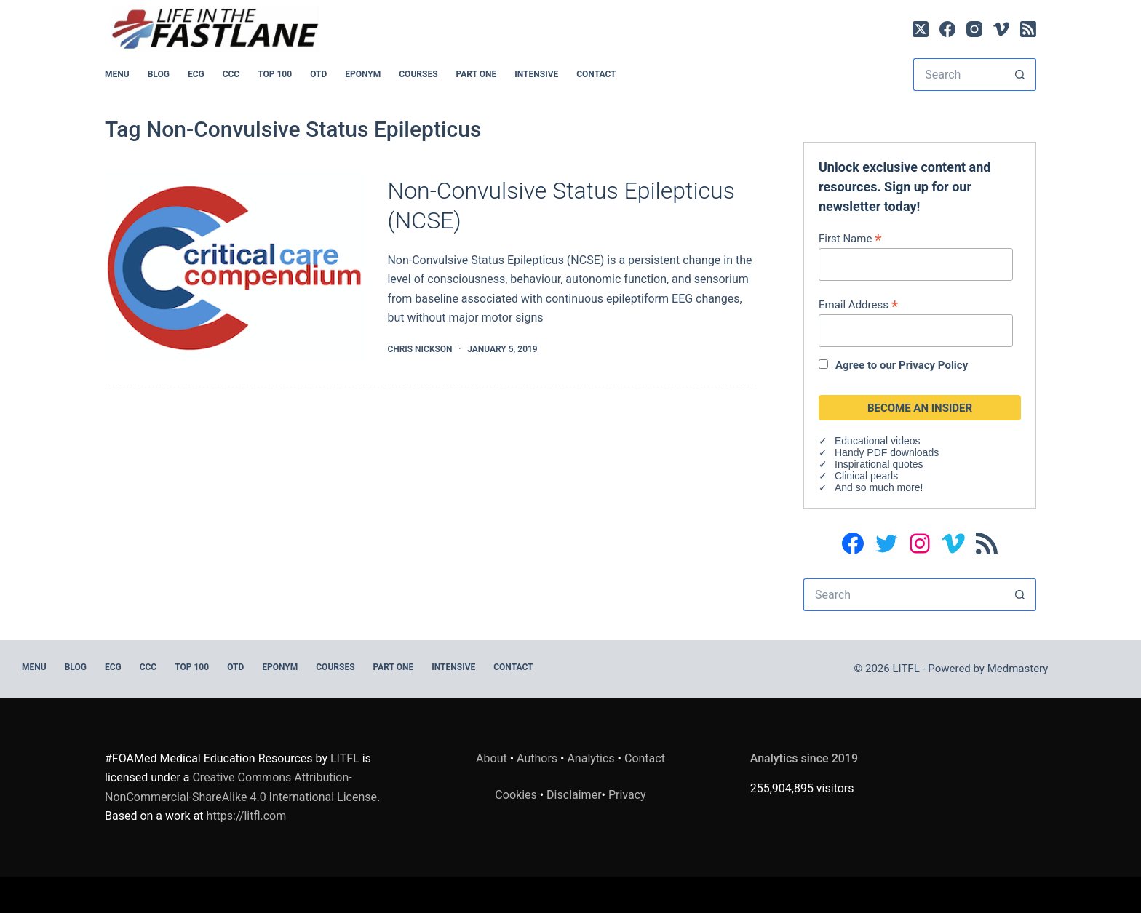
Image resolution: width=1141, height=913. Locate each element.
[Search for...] (958, 74)
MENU (117, 74)
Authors (537, 758)
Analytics (590, 758)
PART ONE (476, 74)
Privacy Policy (933, 365)
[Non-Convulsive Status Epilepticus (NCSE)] (235, 266)
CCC (231, 74)
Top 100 (275, 74)
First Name (850, 238)
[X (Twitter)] (921, 29)
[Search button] (1019, 74)
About (491, 758)
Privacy (627, 795)
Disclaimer (573, 795)
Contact (596, 74)
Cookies (517, 795)
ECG (196, 74)
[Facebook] (947, 29)
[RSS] (1028, 29)
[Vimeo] (1001, 29)
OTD (318, 74)
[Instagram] (974, 29)
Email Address (858, 304)
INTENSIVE (536, 74)
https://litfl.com (247, 816)
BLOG (159, 74)
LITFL (344, 758)
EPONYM (363, 74)
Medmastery (1018, 668)
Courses (418, 74)
